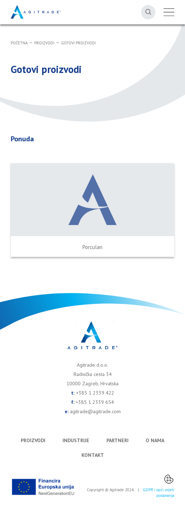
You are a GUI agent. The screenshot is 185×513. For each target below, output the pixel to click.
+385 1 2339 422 (95, 393)
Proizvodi (44, 42)
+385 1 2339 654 (95, 402)
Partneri (117, 440)
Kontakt (92, 455)
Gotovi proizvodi (78, 42)
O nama (155, 440)
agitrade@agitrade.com (95, 411)
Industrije (75, 440)
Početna (19, 42)
